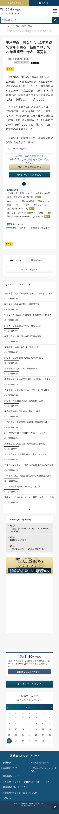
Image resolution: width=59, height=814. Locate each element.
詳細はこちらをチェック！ (29, 672)
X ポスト (34, 63)
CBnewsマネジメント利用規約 (44, 769)
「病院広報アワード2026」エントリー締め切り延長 (29, 529)
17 (43, 729)
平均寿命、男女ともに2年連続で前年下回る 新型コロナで (29, 32)
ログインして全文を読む (29, 174)
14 (23, 729)
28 (9, 718)
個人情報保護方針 (41, 762)
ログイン (45, 3)
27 (16, 741)
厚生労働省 (11, 228)
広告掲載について (11, 776)
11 (50, 723)
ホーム (9, 26)
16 (36, 729)
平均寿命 (23, 228)
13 (16, 729)
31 (43, 741)
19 (9, 735)
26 (9, 741)
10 (43, 723)
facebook (36, 260)
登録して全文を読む (29, 167)
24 (43, 735)
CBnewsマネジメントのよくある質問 (20, 793)
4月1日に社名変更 (18, 538)
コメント (16, 260)
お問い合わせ (9, 798)
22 (29, 735)
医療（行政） (27, 26)
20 (16, 735)
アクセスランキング (29, 684)
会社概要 (7, 762)
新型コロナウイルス (40, 228)
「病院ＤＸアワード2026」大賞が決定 (27, 547)
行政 (17, 26)
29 (16, 718)
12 (9, 729)
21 (23, 735)
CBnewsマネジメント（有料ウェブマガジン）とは (26, 782)
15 (29, 729)
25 (50, 735)
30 (23, 718)
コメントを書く (29, 269)
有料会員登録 (15, 3)
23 (36, 735)
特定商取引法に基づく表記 (15, 787)
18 (50, 729)
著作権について (10, 768)
